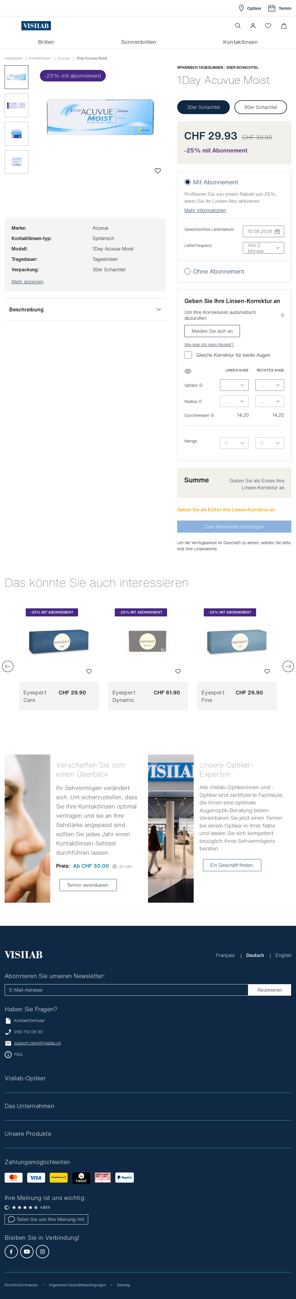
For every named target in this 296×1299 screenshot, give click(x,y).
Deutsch (255, 955)
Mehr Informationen (205, 210)
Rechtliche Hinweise (21, 1285)
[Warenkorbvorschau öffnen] (284, 26)
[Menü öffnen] (16, 25)
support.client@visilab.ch (37, 1043)
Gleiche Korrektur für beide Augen (227, 355)
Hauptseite (13, 58)
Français (226, 955)
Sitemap (123, 1285)
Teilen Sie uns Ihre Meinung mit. (46, 1219)
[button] (253, 26)
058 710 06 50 (28, 1031)
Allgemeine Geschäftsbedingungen (77, 1285)
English (283, 955)
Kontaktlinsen (40, 58)
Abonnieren (269, 989)
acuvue (64, 58)
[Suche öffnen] (238, 26)
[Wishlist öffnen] (268, 26)
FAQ (18, 1054)
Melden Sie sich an (212, 331)
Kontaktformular (25, 1020)
